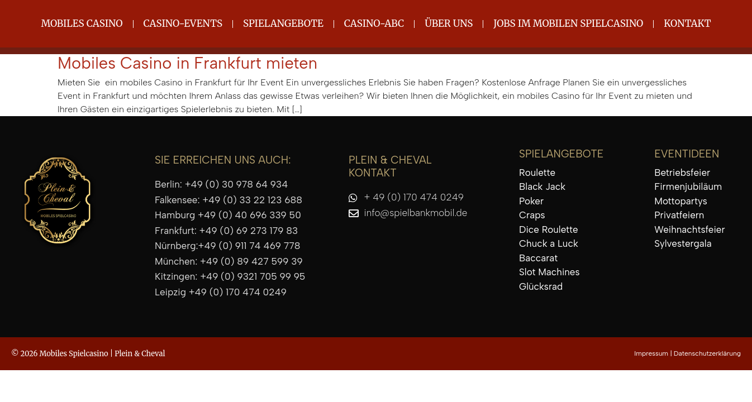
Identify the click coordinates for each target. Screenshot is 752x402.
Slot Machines (549, 271)
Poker (531, 201)
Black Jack (542, 186)
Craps (532, 215)
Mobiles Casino (81, 23)
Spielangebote (283, 23)
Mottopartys (680, 201)
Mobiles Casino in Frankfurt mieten (187, 63)
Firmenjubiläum (688, 186)
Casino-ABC (374, 23)
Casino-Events (183, 23)
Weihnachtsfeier (689, 229)
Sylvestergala (682, 243)
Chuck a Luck (548, 243)
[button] (24, 377)
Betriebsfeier (682, 172)
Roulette (537, 172)
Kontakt (687, 23)
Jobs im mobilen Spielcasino (568, 23)
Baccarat (538, 258)
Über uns (449, 23)
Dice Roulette (548, 229)
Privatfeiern (679, 215)
